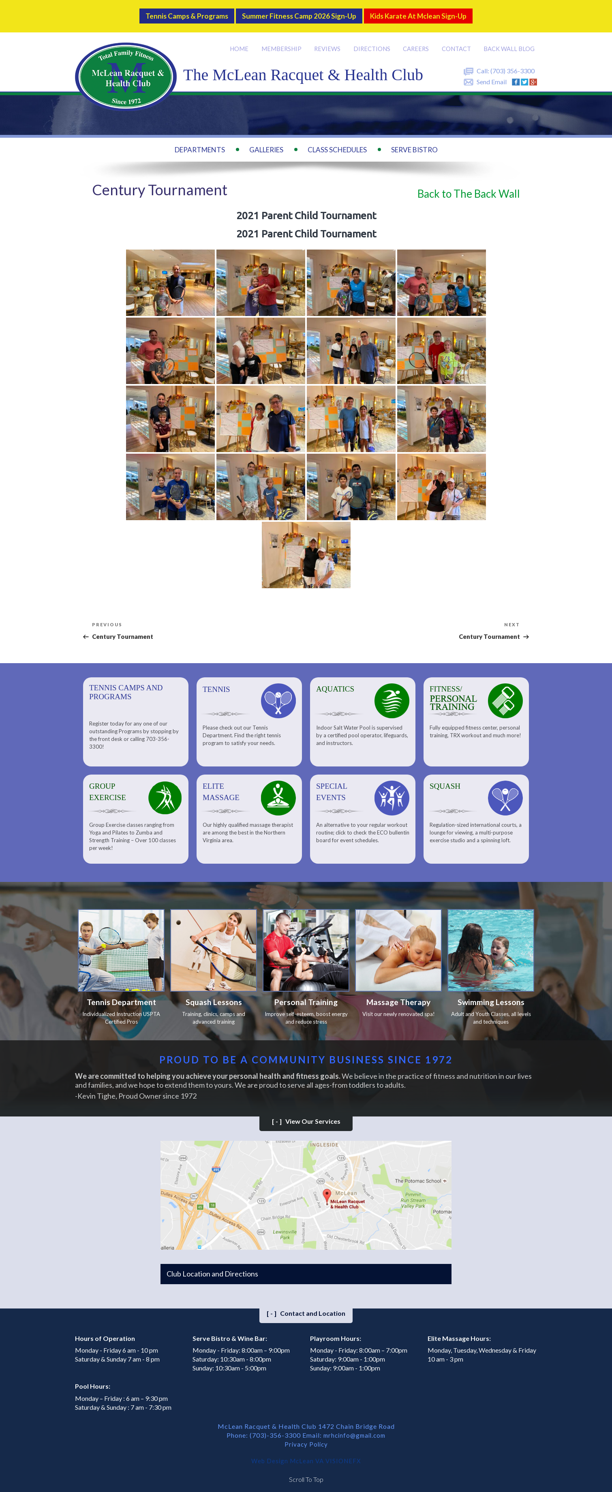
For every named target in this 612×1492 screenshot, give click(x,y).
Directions (373, 42)
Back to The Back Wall (468, 187)
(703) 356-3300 (512, 64)
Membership (283, 42)
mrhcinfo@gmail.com (354, 1431)
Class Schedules (337, 143)
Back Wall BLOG (509, 42)
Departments (200, 143)
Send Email (492, 75)
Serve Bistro (414, 143)
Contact (457, 42)
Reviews (328, 42)
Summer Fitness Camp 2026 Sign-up (297, 13)
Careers (417, 42)
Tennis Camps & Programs (169, 13)
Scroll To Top (306, 1475)
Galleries (266, 143)
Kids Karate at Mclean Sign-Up (434, 13)
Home (241, 42)
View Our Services (306, 1117)
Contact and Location (306, 1309)
